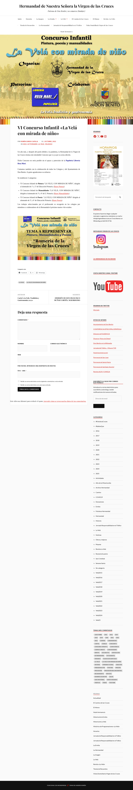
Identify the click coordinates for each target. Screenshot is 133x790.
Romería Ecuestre (102, 554)
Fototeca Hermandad (103, 511)
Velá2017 (99, 582)
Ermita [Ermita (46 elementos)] (97, 652)
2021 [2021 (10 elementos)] (112, 637)
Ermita (98, 507)
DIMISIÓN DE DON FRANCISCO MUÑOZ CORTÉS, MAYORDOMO (67, 299)
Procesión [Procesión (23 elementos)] (98, 670)
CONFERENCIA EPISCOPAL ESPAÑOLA (107, 329)
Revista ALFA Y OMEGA (101, 372)
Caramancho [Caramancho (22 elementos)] (112, 640)
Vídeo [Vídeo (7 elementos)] (105, 682)
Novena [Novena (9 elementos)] (97, 664)
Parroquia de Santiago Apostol (103, 367)
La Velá (63, 19)
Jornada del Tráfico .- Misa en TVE (104, 348)
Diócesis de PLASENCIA (101, 334)
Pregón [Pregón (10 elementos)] (118, 667)
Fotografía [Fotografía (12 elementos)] (111, 655)
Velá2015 (99, 573)
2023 (97, 464)
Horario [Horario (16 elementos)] (98, 658)
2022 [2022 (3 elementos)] (117, 637)
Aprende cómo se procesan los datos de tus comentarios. (64, 401)
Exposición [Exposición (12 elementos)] (116, 652)
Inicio (20, 19)
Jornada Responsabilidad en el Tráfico (108, 525)
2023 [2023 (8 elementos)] (96, 640)
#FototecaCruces (101, 421)
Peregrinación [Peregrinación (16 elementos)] (100, 667)
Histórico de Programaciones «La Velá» (106, 726)
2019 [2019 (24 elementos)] (101, 637)
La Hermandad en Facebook (104, 259)
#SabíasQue (100, 426)
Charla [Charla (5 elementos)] (104, 643)
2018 (97, 440)
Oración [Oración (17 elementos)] (119, 664)
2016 (97, 431)
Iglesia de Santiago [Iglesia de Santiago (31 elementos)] (110, 658)
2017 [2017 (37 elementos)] (116, 634)
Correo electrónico (58, 343)
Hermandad (100, 516)
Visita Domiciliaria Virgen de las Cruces (99, 25)
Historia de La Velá (99, 722)
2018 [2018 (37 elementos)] (96, 637)
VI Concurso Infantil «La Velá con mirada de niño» (47, 130)
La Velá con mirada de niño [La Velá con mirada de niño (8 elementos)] (111, 661)
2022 (25, 144)
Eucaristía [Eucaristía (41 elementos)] (105, 652)
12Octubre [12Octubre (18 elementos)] (98, 634)
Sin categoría (100, 568)
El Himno (96, 19)
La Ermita (51, 19)
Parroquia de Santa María (102, 362)
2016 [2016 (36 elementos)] (111, 634)
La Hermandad (44, 25)
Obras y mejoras (101, 540)
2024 (97, 469)
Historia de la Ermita (100, 717)
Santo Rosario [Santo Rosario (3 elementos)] (112, 679)
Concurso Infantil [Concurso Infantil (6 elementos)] (101, 646)
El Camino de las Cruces (80, 19)
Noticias (98, 535)
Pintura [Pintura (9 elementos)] (110, 667)
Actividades (32, 144)
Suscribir (99, 406)
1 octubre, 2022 (50, 141)
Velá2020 (99, 596)
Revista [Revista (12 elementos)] (108, 673)
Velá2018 (99, 587)
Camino (98, 492)
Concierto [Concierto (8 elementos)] (113, 643)
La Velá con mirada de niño (36, 282)
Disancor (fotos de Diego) (102, 338)
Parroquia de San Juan (101, 357)
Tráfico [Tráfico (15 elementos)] (97, 682)
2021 (97, 454)
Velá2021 (99, 601)
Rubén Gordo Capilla (29, 141)
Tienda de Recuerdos (27, 25)
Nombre (21, 343)
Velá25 (98, 620)
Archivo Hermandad (102, 488)
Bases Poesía (57, 200)
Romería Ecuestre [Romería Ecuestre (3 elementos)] (101, 676)
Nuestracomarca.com (100, 353)
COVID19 (99, 497)
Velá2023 (99, 610)
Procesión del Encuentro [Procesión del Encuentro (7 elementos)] (113, 670)
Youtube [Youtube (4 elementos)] (112, 682)
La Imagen (40, 19)
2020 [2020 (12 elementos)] (106, 637)
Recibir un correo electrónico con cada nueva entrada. (36, 385)
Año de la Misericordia (103, 483)
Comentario (23, 320)
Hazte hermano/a (66, 31)
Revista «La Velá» (109, 19)
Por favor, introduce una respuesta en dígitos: (37, 366)
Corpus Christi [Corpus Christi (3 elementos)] (100, 649)
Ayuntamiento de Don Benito (103, 324)
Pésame (98, 544)
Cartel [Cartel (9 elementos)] (97, 643)
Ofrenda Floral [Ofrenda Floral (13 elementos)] (108, 664)
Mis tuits (96, 310)
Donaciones (100, 502)
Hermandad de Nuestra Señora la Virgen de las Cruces (66, 6)
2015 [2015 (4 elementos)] (105, 634)
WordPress (62, 785)
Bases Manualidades (61, 194)
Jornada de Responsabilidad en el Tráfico (68, 25)
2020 (97, 450)
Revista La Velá (101, 549)
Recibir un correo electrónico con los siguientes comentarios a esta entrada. (42, 381)
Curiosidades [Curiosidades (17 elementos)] (112, 649)
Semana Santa (100, 563)
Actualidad (97, 698)
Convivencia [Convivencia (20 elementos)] (114, 646)
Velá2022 (48, 144)
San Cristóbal (100, 559)
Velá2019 (99, 592)
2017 (97, 436)
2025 (97, 473)
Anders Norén (81, 785)
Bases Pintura (59, 187)
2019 (97, 445)
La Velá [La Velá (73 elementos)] (97, 661)
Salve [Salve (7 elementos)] (111, 676)
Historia (98, 521)
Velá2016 (99, 577)
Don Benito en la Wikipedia (102, 343)
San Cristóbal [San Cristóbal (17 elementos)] (99, 679)
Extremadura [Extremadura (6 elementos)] (99, 655)
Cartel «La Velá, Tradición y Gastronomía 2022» (28, 299)
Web (19, 355)
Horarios (29, 19)
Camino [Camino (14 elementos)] (102, 640)
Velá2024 (99, 615)
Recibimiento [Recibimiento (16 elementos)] (99, 673)
